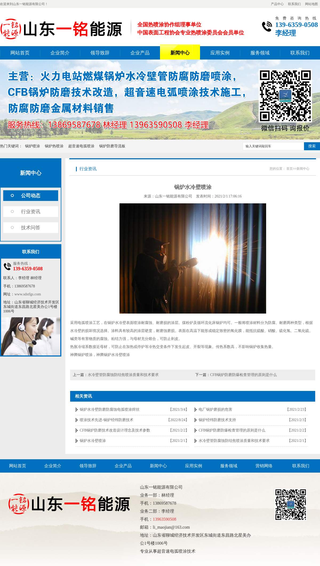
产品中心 (277, 4)
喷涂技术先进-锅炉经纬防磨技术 (106, 420)
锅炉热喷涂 (54, 146)
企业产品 (140, 53)
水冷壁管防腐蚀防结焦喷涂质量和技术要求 (123, 375)
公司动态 (30, 195)
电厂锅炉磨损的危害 (215, 409)
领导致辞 (100, 53)
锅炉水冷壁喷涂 (93, 441)
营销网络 (264, 466)
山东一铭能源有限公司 (173, 196)
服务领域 (260, 53)
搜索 (312, 146)
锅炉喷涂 (32, 146)
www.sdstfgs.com (27, 294)
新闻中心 (180, 53)
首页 (289, 169)
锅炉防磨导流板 (112, 146)
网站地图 (311, 4)
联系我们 (294, 4)
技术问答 (30, 227)
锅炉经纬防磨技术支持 (217, 420)
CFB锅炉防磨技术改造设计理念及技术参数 (115, 430)
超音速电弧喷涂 (81, 146)
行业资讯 (30, 211)
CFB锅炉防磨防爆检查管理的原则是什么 (243, 375)
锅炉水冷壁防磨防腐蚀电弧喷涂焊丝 (109, 409)
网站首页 (20, 53)
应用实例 (220, 53)
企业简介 (60, 53)
